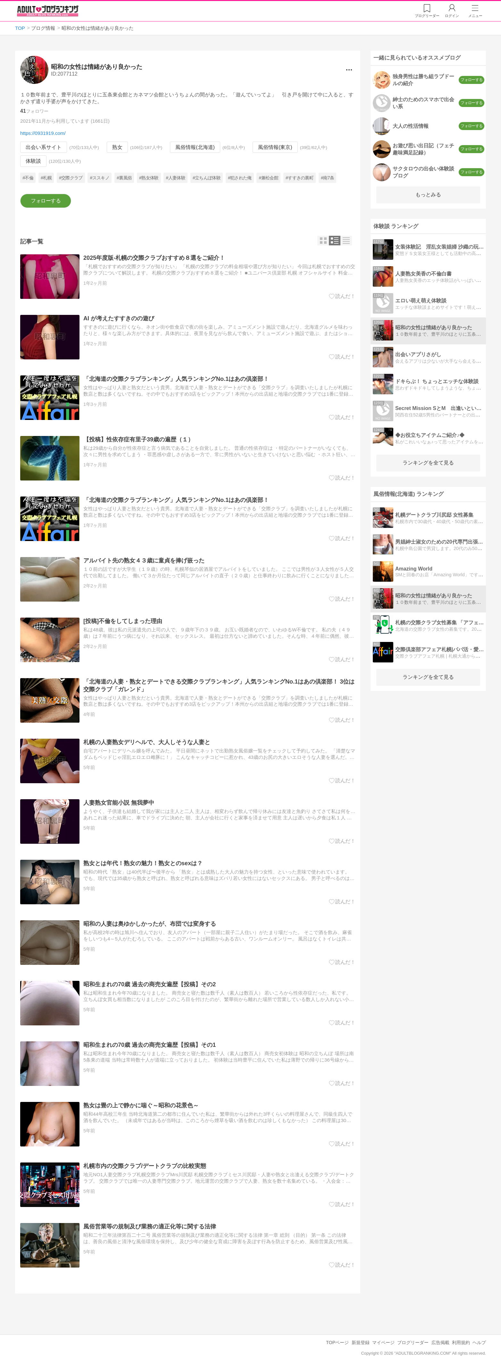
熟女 (117, 147)
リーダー (427, 16)
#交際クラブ (71, 177)
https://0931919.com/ (43, 133)
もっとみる (428, 194)
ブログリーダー (413, 1342)
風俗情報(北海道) (195, 147)
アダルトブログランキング (48, 11)
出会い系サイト (44, 147)
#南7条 (327, 177)
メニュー (475, 16)
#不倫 (27, 177)
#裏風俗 (124, 177)
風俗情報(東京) (275, 147)
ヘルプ (479, 1342)
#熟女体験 (148, 177)
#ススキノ (99, 177)
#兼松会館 (268, 177)
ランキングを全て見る (428, 462)
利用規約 (461, 1342)
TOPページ (337, 1342)
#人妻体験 (175, 177)
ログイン (452, 16)
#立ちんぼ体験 (207, 177)
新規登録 (361, 1342)
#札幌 (46, 177)
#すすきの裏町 (299, 177)
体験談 (33, 161)
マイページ (383, 1342)
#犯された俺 (240, 177)
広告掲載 (440, 1342)
